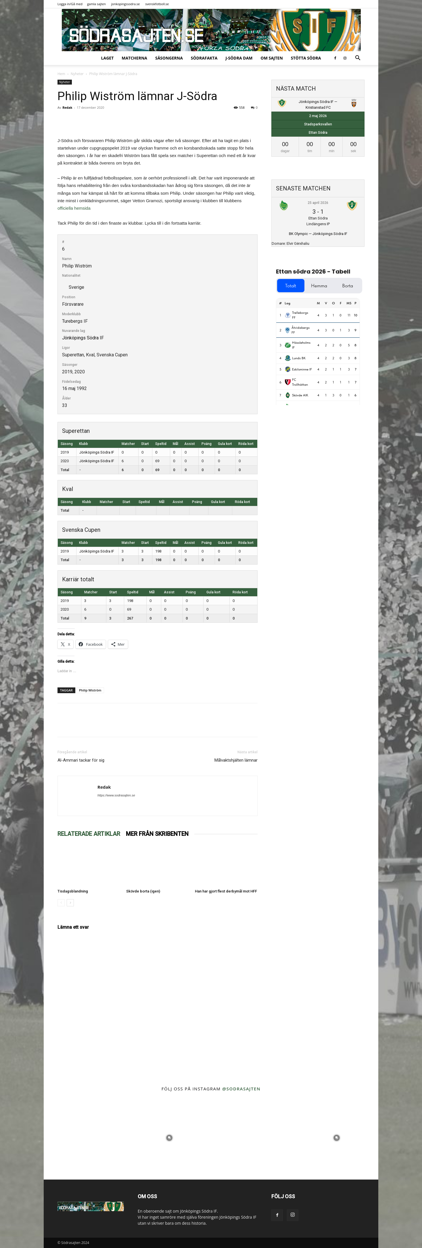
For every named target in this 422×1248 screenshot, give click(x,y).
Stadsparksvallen (318, 124)
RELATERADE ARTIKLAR (88, 833)
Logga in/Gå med (70, 4)
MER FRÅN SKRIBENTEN (157, 833)
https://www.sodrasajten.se (116, 795)
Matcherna (134, 58)
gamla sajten (96, 4)
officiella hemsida (74, 208)
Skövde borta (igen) (143, 891)
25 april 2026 (318, 203)
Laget (107, 58)
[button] (358, 58)
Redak (67, 107)
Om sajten (272, 58)
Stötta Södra (306, 58)
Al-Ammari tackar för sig (80, 760)
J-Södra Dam (238, 58)
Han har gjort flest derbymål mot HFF (226, 891)
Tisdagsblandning (72, 891)
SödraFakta (204, 58)
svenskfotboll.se (157, 4)
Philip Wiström (90, 690)
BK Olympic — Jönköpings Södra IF (318, 234)
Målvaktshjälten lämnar (236, 760)
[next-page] (70, 902)
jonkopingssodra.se (125, 4)
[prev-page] (61, 902)
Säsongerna (169, 58)
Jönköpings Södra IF (83, 338)
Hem (61, 73)
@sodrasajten (241, 1089)
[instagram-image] (85, 1138)
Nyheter (77, 73)
